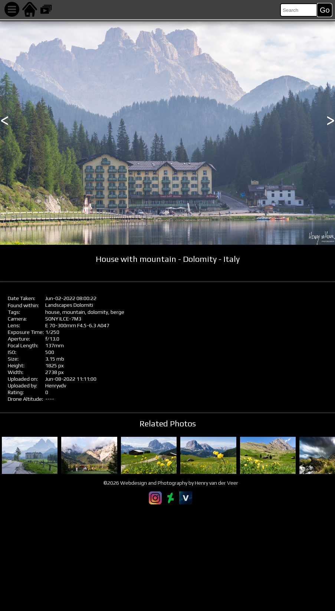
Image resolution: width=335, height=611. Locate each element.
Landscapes (58, 305)
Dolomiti (83, 305)
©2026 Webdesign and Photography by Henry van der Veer (171, 483)
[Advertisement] (167, 558)
